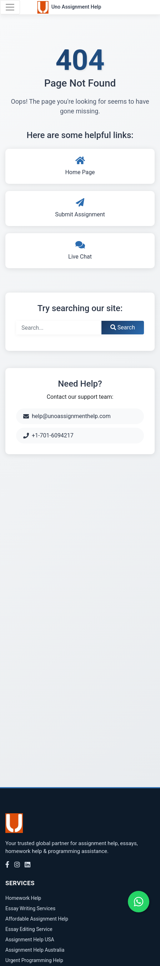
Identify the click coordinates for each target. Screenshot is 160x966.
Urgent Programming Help (34, 960)
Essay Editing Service (28, 929)
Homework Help (23, 898)
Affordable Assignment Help (36, 919)
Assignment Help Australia (34, 950)
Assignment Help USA (29, 939)
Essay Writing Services (30, 908)
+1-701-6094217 (48, 435)
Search (122, 327)
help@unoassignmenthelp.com (67, 416)
